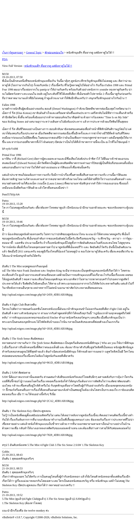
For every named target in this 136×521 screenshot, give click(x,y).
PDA (5, 59)
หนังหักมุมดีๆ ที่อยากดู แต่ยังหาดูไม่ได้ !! (48, 65)
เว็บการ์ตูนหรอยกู (12, 52)
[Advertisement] (68, 25)
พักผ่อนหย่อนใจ (54, 52)
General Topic (34, 52)
